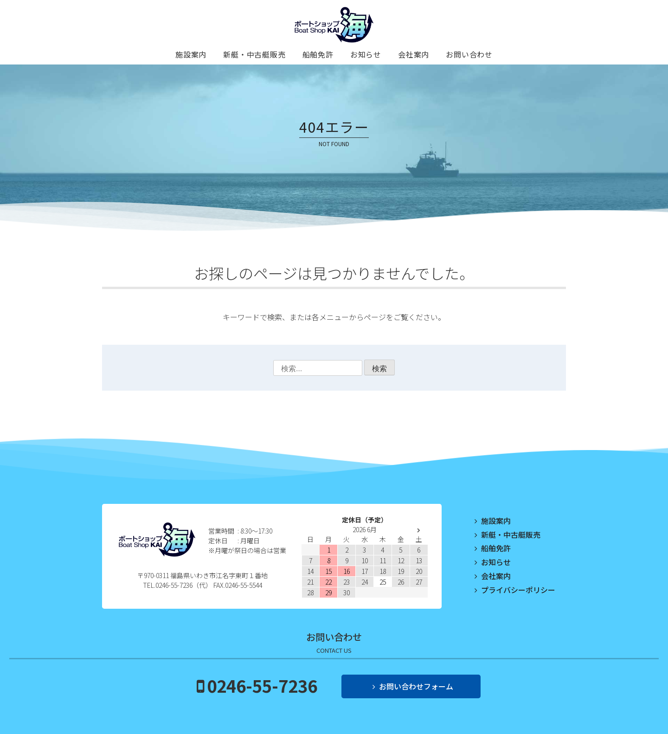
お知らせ (365, 54)
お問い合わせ (469, 54)
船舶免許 (318, 54)
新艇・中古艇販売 (254, 54)
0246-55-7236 (262, 685)
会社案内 (413, 54)
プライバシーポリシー (518, 589)
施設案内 (190, 54)
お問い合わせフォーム (416, 686)
